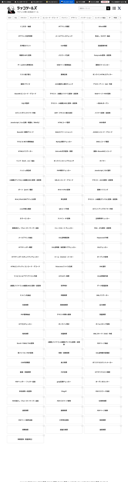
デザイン (74, 18)
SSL (16, 18)
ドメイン (65, 18)
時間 (115, 18)
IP (109, 18)
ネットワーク (34, 18)
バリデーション (86, 18)
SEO (9, 18)
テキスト (24, 18)
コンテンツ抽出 (100, 18)
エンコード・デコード (50, 18)
